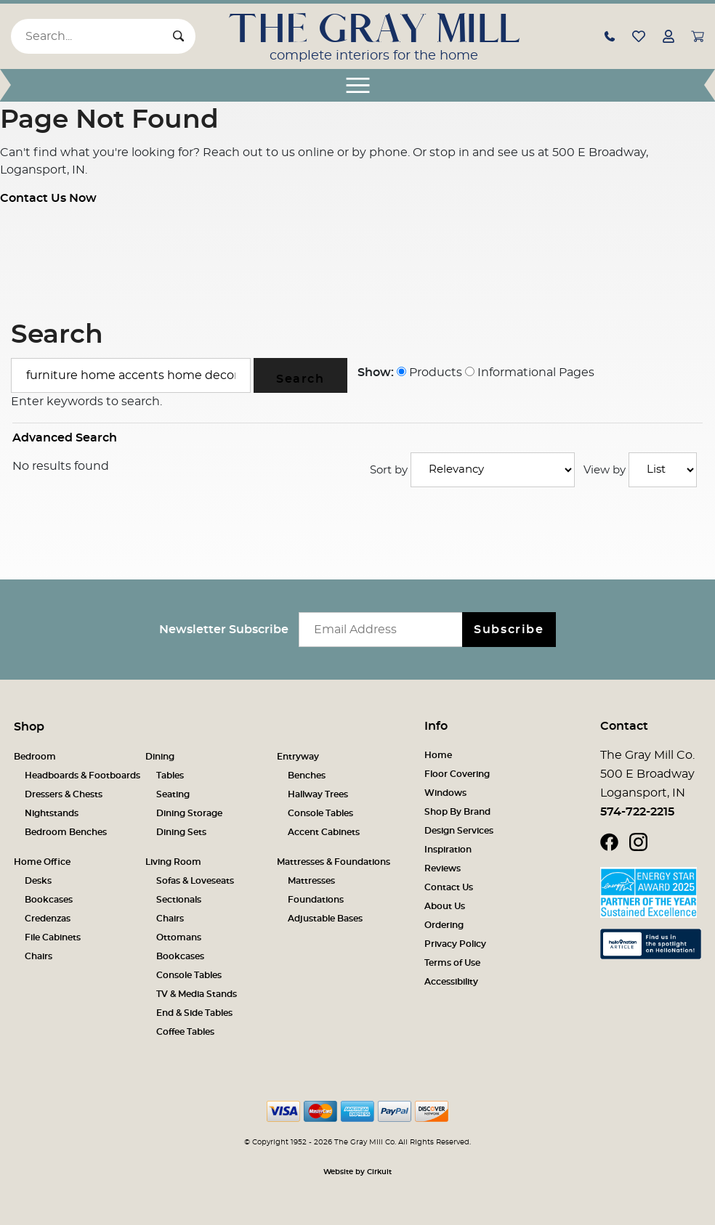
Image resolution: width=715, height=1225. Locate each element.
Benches (307, 775)
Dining (159, 756)
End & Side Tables (194, 1013)
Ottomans (178, 937)
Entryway (298, 756)
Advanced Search (64, 438)
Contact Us (448, 887)
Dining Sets (181, 832)
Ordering (444, 925)
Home (438, 755)
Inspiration (448, 849)
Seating (173, 794)
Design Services (458, 830)
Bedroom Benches (66, 832)
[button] (609, 35)
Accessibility (451, 981)
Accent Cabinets (324, 832)
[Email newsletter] (384, 629)
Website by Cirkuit (357, 1172)
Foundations (316, 899)
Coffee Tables (185, 1031)
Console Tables (320, 813)
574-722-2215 (637, 812)
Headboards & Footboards (82, 775)
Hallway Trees (318, 794)
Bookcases (49, 899)
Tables (170, 775)
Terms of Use (452, 963)
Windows (445, 793)
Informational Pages (529, 372)
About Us (444, 906)
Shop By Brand (457, 811)
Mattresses (311, 880)
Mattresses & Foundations (333, 862)
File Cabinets (53, 937)
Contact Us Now (48, 198)
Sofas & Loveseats (195, 880)
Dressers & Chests (63, 794)
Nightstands (51, 813)
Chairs (38, 956)
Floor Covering (457, 774)
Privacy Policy (455, 944)
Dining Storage (189, 813)
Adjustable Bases (325, 918)
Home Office (42, 862)
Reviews (442, 868)
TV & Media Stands (196, 994)
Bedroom (35, 756)
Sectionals (178, 899)
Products (429, 372)
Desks (38, 880)
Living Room (173, 862)
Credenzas (47, 918)
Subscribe (509, 629)
